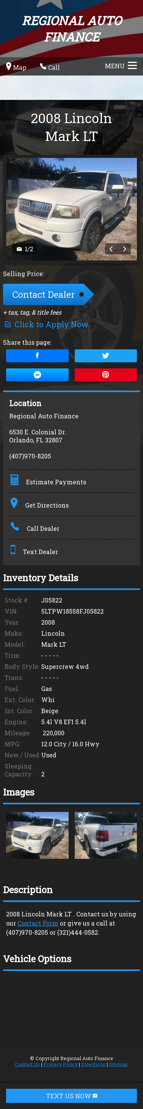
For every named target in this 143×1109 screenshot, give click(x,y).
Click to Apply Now (45, 324)
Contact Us (27, 1064)
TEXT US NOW (71, 1096)
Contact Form (38, 923)
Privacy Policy (60, 1064)
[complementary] (120, 1086)
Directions (93, 1064)
